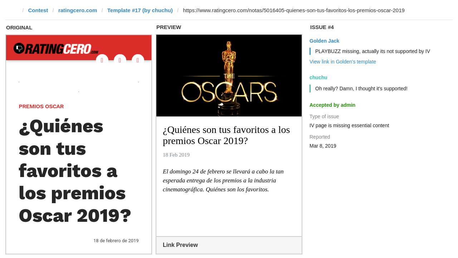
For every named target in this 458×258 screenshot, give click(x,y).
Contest (38, 10)
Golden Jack (324, 41)
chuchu (318, 77)
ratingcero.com (77, 10)
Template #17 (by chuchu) (140, 10)
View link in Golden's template (343, 61)
